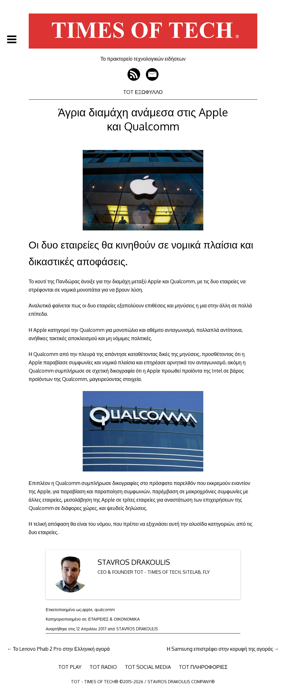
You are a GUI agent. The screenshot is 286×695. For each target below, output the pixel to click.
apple (87, 609)
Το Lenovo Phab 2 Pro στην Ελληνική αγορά (61, 649)
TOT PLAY (70, 667)
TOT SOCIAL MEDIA (148, 667)
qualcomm (104, 609)
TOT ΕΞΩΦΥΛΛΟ (143, 92)
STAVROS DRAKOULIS (134, 562)
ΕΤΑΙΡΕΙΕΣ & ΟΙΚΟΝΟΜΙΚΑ (114, 619)
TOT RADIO (103, 667)
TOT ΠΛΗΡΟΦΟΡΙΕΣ (203, 667)
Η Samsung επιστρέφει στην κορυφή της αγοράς (220, 649)
